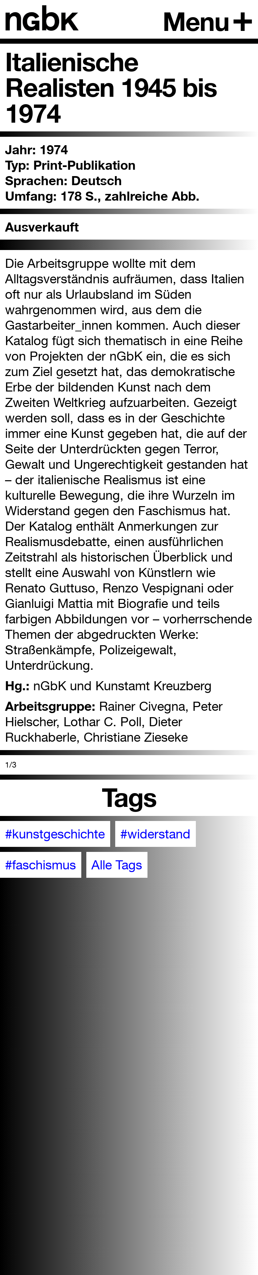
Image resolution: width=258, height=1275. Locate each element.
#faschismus (40, 864)
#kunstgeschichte (55, 833)
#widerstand (155, 833)
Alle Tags (116, 864)
